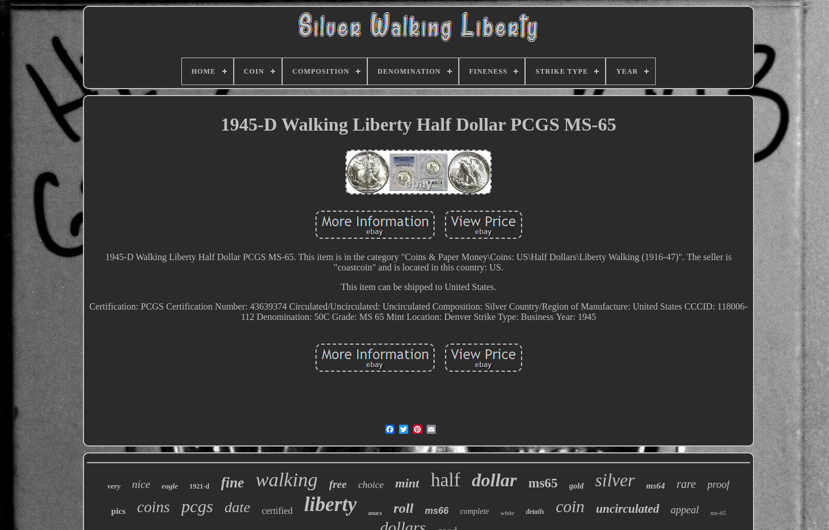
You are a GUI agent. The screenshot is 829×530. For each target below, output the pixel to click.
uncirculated (627, 509)
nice (141, 484)
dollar (493, 480)
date (237, 507)
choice (370, 484)
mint (408, 483)
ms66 (436, 511)
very (114, 486)
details (535, 512)
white (508, 512)
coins (153, 507)
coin (570, 506)
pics (118, 511)
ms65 (543, 483)
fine (232, 482)
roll (403, 508)
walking (287, 479)
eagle (170, 486)
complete (474, 511)
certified (277, 511)
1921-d (199, 486)
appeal (685, 510)
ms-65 (718, 512)
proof (718, 484)
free (338, 484)
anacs (375, 513)
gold (576, 486)
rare (686, 484)
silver (615, 480)
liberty (330, 504)
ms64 (656, 485)
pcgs (197, 506)
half (445, 480)
